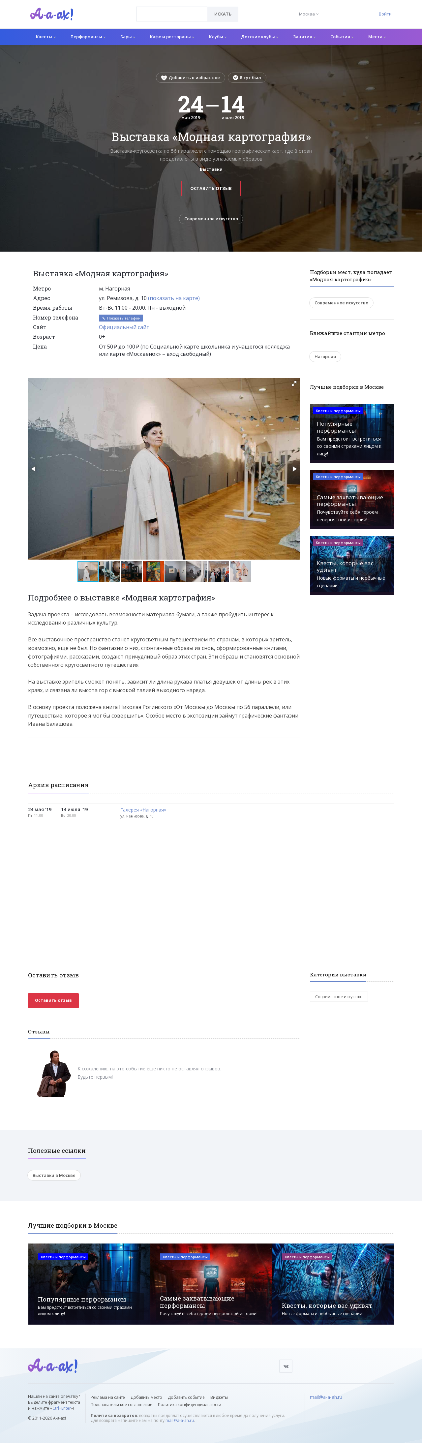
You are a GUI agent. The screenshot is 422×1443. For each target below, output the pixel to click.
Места (377, 37)
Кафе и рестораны (172, 37)
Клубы (217, 37)
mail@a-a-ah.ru (180, 1420)
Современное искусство (211, 219)
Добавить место (146, 1397)
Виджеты (219, 1397)
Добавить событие (186, 1397)
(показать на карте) (174, 298)
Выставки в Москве (54, 1175)
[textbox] (171, 9)
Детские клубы (259, 37)
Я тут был (247, 77)
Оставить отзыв (211, 188)
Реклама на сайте (108, 1397)
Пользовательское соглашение (121, 1404)
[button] (294, 383)
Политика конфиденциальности (189, 1404)
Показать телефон (121, 318)
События (341, 37)
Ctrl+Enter (61, 1408)
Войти (385, 14)
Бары (127, 37)
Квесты (46, 37)
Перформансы (88, 37)
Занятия (304, 37)
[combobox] (172, 14)
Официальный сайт (124, 327)
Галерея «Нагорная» (143, 810)
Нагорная (325, 356)
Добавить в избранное (190, 77)
